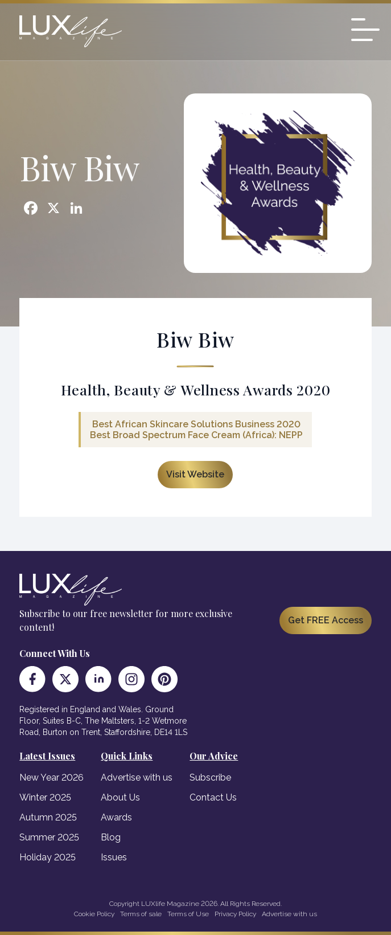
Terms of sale (141, 914)
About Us (120, 797)
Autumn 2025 (48, 817)
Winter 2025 (45, 797)
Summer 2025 (49, 837)
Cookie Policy (94, 914)
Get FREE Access (325, 620)
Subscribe (210, 777)
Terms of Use (188, 914)
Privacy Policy (235, 914)
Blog (111, 837)
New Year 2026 (51, 777)
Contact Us (213, 797)
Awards (116, 817)
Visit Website (195, 474)
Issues (114, 857)
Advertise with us (136, 777)
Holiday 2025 (47, 857)
